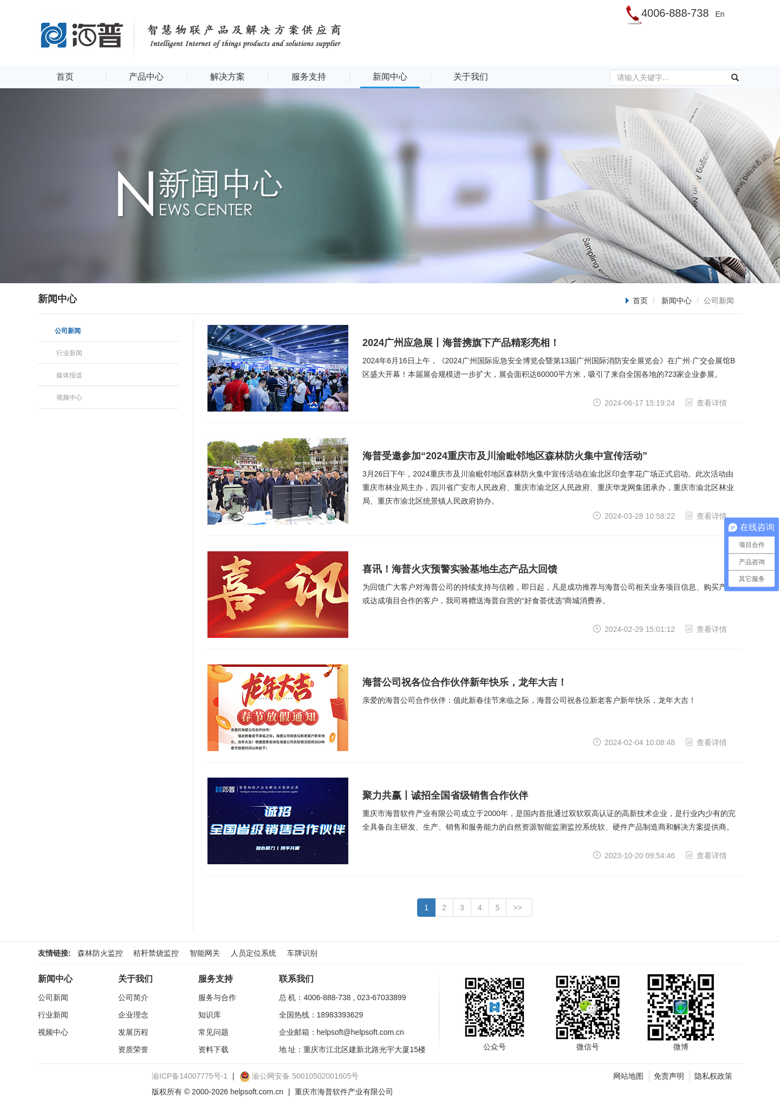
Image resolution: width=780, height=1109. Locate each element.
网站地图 (628, 1076)
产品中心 (146, 76)
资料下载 (213, 1049)
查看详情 (706, 402)
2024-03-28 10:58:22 (634, 515)
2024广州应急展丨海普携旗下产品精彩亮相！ (461, 342)
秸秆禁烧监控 (156, 953)
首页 (65, 76)
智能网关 (205, 953)
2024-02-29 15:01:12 (634, 629)
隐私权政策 (713, 1076)
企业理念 (133, 1014)
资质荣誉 (133, 1049)
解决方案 (227, 76)
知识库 (209, 1014)
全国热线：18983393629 (321, 1014)
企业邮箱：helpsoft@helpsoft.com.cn (341, 1032)
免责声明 (669, 1076)
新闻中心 (390, 76)
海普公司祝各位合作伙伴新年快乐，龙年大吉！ (464, 682)
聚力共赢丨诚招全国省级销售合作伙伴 (445, 795)
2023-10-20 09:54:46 (634, 855)
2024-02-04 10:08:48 (634, 742)
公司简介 (133, 997)
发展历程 (133, 1032)
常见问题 (213, 1032)
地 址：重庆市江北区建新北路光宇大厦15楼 (352, 1049)
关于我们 (470, 76)
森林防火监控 (100, 953)
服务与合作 (217, 997)
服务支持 (308, 76)
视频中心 (53, 1032)
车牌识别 (302, 953)
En (719, 14)
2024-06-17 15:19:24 (634, 402)
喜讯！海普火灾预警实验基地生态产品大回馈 (459, 569)
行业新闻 (53, 1014)
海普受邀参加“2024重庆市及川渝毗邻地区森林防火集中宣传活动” (504, 456)
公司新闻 (53, 997)
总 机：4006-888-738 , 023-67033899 (342, 997)
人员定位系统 (253, 953)
